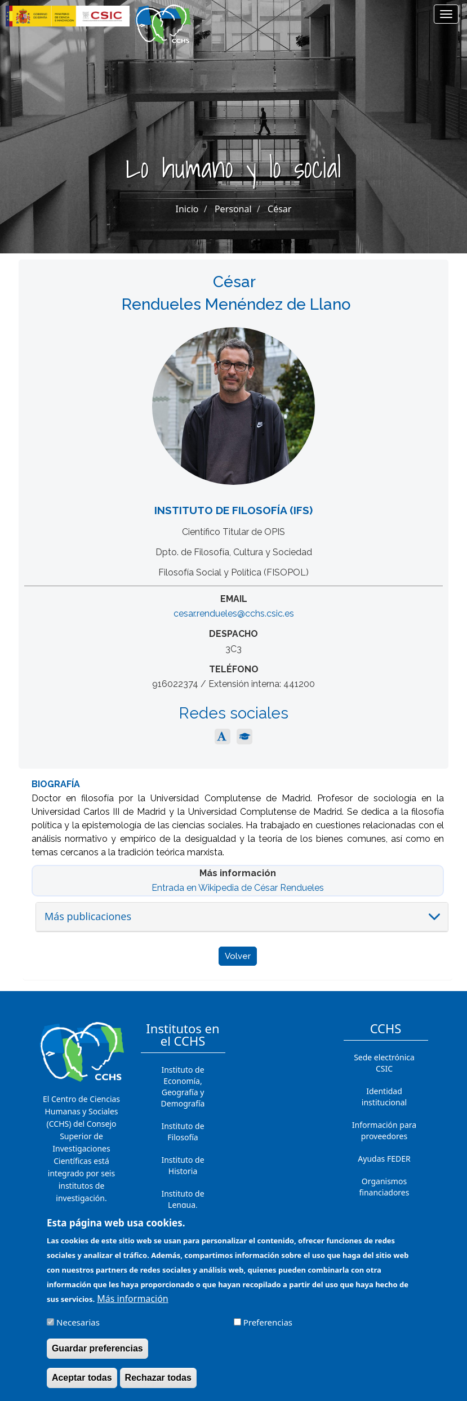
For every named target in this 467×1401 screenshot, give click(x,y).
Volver (238, 956)
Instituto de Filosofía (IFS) (233, 510)
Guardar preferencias (97, 1350)
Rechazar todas (158, 1379)
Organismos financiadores (384, 1187)
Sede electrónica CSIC (384, 1063)
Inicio (187, 209)
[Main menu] (446, 14)
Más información (132, 1300)
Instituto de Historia (182, 1165)
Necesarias (78, 1323)
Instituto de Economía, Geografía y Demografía (183, 1086)
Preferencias (267, 1323)
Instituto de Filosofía (182, 1132)
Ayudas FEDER (384, 1158)
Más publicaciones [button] (88, 916)
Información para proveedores (384, 1130)
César (279, 209)
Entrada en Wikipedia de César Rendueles (238, 887)
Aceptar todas (82, 1379)
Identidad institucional (384, 1097)
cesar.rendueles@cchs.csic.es (234, 613)
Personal (233, 209)
